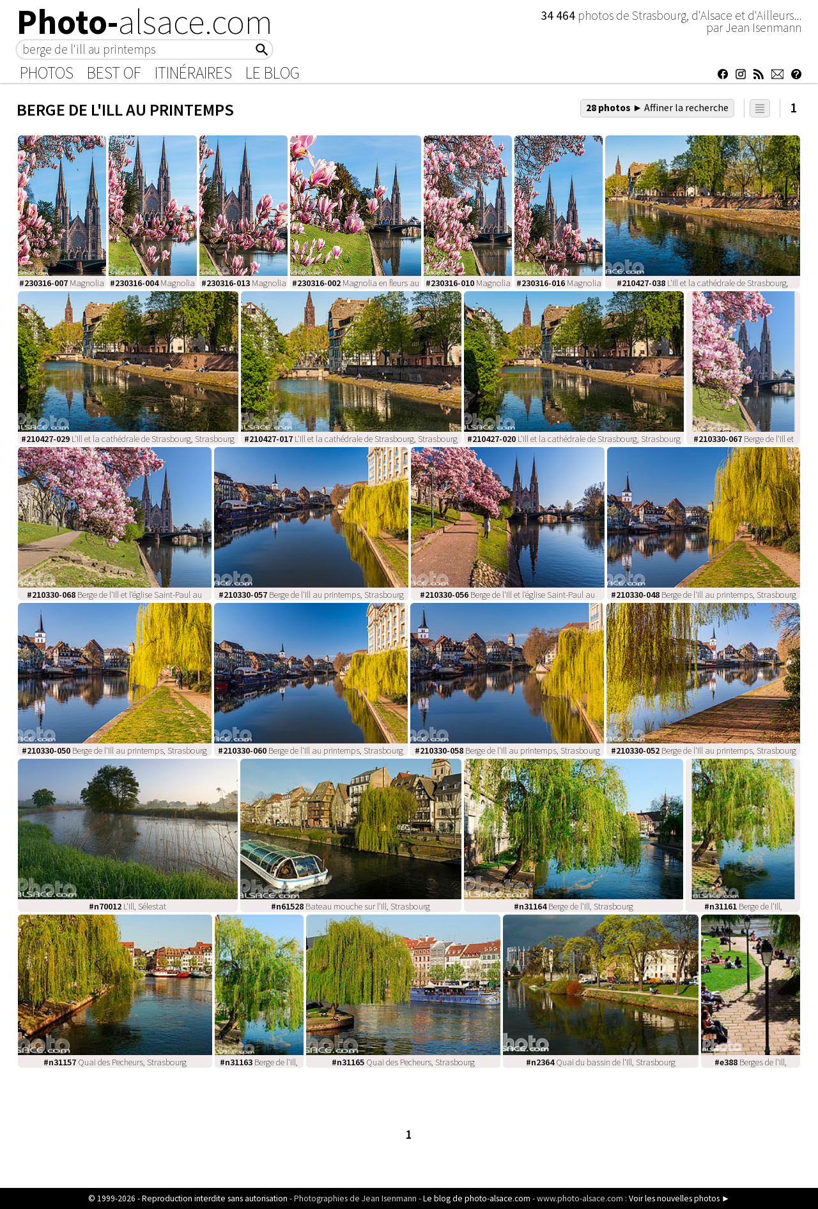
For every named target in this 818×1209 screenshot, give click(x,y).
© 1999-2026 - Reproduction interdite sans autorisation (188, 1198)
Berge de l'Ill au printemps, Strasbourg (311, 594)
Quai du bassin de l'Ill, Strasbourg (600, 1062)
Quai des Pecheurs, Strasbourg (115, 1062)
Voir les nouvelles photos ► (679, 1198)
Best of (114, 73)
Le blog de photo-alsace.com (476, 1198)
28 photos (657, 107)
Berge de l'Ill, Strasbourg (573, 906)
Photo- (145, 21)
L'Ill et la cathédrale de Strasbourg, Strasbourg (128, 439)
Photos (46, 73)
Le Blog (272, 73)
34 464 (559, 15)
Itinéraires (193, 73)
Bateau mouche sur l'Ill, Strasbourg (350, 906)
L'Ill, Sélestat (127, 906)
